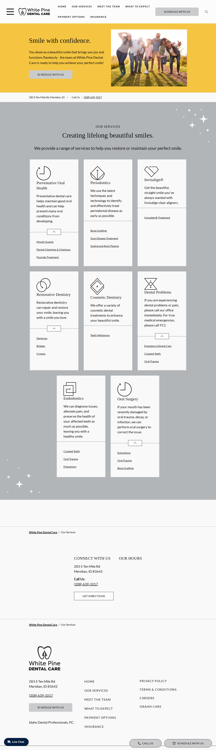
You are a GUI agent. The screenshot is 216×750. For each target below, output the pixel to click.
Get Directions (94, 596)
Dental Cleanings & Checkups (53, 249)
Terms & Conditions (158, 689)
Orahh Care (150, 706)
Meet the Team (108, 6)
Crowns (41, 353)
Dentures (42, 338)
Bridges (41, 346)
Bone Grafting (98, 230)
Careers (147, 698)
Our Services (82, 6)
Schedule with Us (177, 11)
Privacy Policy (153, 681)
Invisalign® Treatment (157, 217)
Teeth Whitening (100, 335)
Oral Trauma (151, 361)
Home (62, 6)
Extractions (124, 452)
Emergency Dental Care (157, 346)
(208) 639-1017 (93, 97)
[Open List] (54, 232)
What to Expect (137, 6)
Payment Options (71, 16)
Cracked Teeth (152, 353)
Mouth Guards (45, 241)
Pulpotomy (69, 466)
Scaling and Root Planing (104, 246)
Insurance (98, 16)
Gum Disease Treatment (104, 238)
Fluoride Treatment (48, 257)
